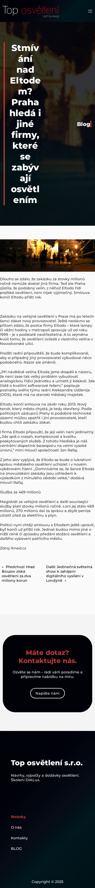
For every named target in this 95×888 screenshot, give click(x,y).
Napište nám (47, 693)
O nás (16, 827)
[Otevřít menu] (90, 11)
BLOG (16, 848)
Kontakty (19, 838)
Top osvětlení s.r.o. (47, 762)
